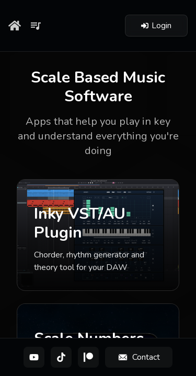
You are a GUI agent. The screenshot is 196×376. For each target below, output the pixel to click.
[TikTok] (61, 357)
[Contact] (138, 357)
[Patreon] (88, 357)
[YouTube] (34, 357)
